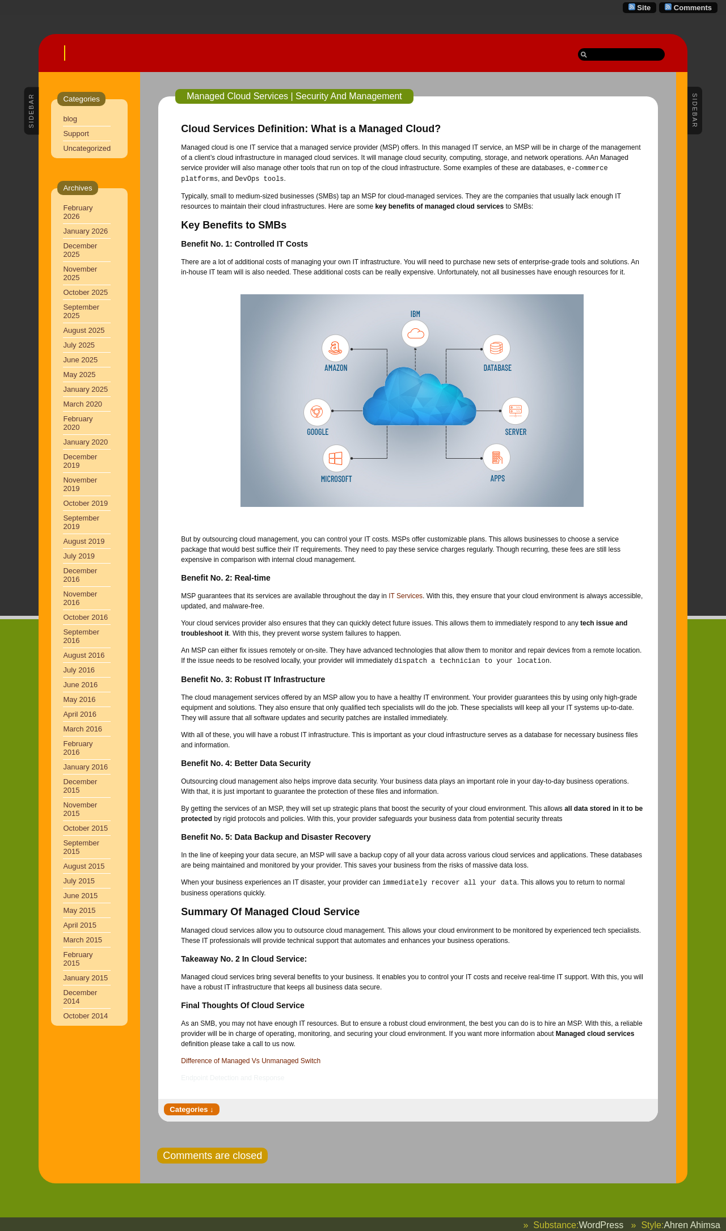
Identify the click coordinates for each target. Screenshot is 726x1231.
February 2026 (77, 212)
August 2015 (83, 866)
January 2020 (85, 442)
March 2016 (82, 729)
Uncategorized (87, 148)
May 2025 (79, 374)
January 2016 (85, 767)
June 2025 (80, 360)
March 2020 (82, 404)
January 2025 (85, 389)
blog (70, 119)
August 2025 (83, 330)
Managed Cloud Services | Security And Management (294, 96)
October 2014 (85, 1016)
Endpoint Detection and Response (232, 1076)
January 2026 (85, 231)
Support (76, 133)
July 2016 (79, 670)
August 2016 (83, 655)
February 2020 (77, 423)
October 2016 (85, 617)
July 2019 (79, 556)
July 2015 (79, 881)
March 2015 (82, 940)
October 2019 (85, 503)
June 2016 (80, 684)
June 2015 (80, 895)
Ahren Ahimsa (692, 1223)
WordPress (601, 1223)
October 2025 (85, 292)
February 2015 (77, 958)
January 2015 (85, 978)
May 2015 (79, 910)
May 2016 (79, 699)
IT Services (406, 595)
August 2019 (83, 541)
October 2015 (85, 828)
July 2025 (79, 345)
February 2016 (77, 747)
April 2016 (79, 714)
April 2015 (79, 925)
